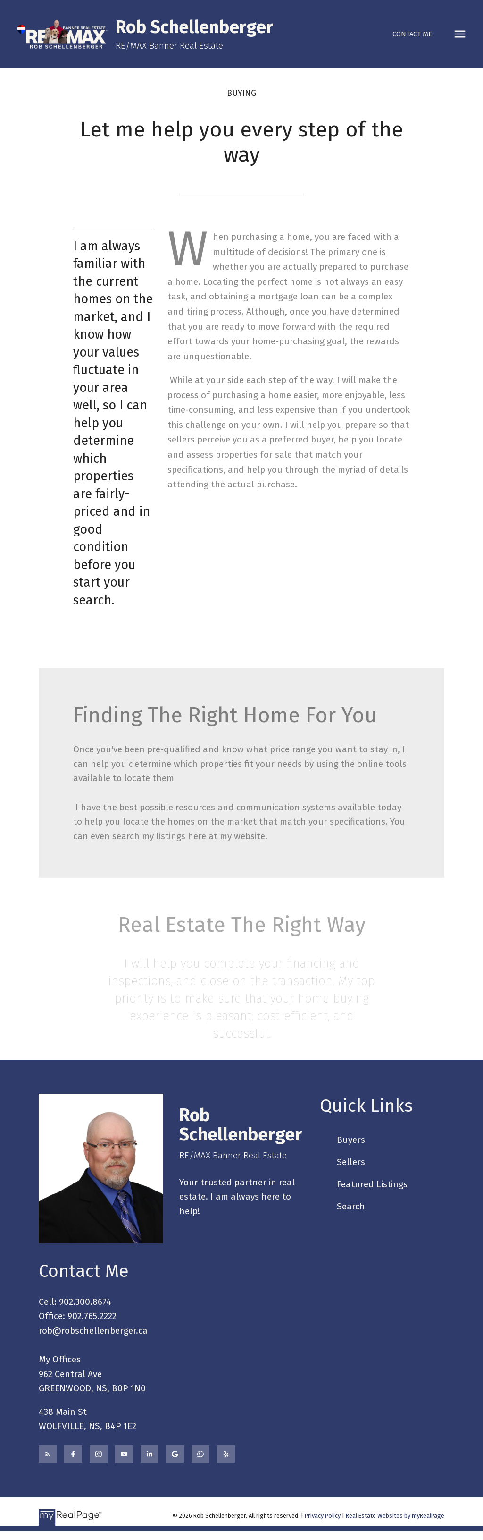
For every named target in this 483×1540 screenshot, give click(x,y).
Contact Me (412, 34)
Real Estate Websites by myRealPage (395, 1515)
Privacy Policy (323, 1515)
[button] (412, 34)
